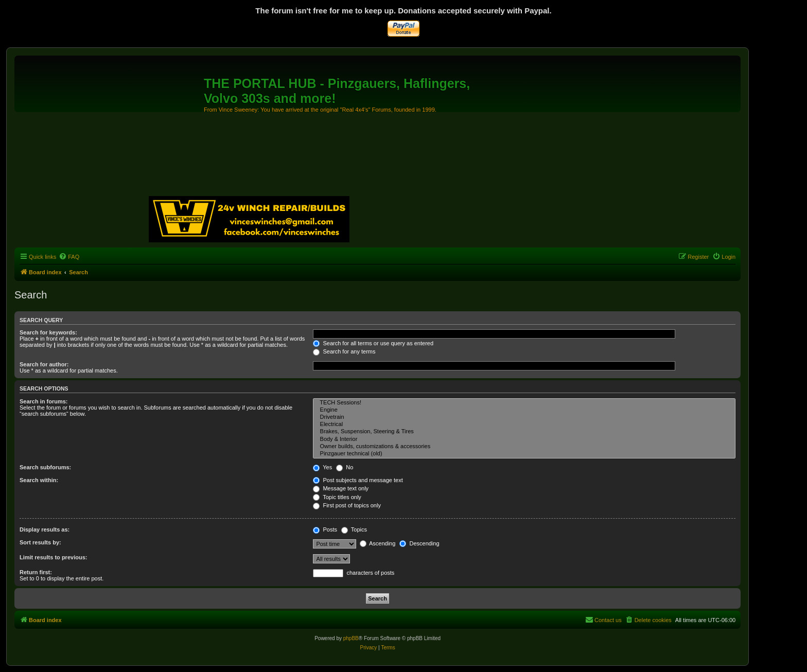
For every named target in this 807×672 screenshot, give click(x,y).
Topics (354, 529)
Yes (322, 467)
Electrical (524, 424)
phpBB (351, 638)
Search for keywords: (48, 332)
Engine (524, 410)
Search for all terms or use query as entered (373, 343)
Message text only (341, 488)
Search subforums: (45, 467)
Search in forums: (44, 401)
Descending (419, 543)
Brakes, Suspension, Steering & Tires (524, 431)
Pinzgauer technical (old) (524, 453)
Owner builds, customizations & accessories (524, 446)
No (344, 467)
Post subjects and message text (357, 480)
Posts (325, 529)
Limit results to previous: (53, 557)
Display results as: (44, 529)
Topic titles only (337, 497)
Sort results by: (40, 542)
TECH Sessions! (524, 402)
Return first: (36, 572)
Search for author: (44, 364)
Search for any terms (344, 351)
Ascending (378, 543)
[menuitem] (69, 257)
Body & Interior (524, 439)
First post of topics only (347, 505)
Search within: (39, 480)
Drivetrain (524, 417)
